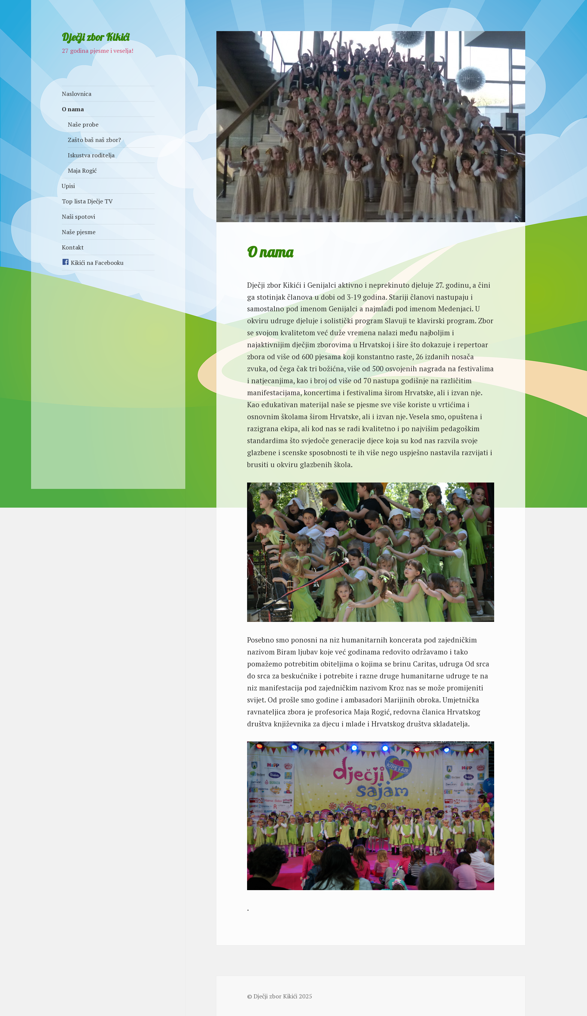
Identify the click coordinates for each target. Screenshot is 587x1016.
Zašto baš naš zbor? (94, 140)
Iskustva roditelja (91, 155)
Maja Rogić (82, 170)
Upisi (68, 186)
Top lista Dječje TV (87, 201)
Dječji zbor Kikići (95, 37)
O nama (73, 109)
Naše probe (83, 124)
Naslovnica (76, 94)
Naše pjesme (78, 232)
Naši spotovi (78, 216)
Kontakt (73, 247)
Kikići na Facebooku (93, 262)
